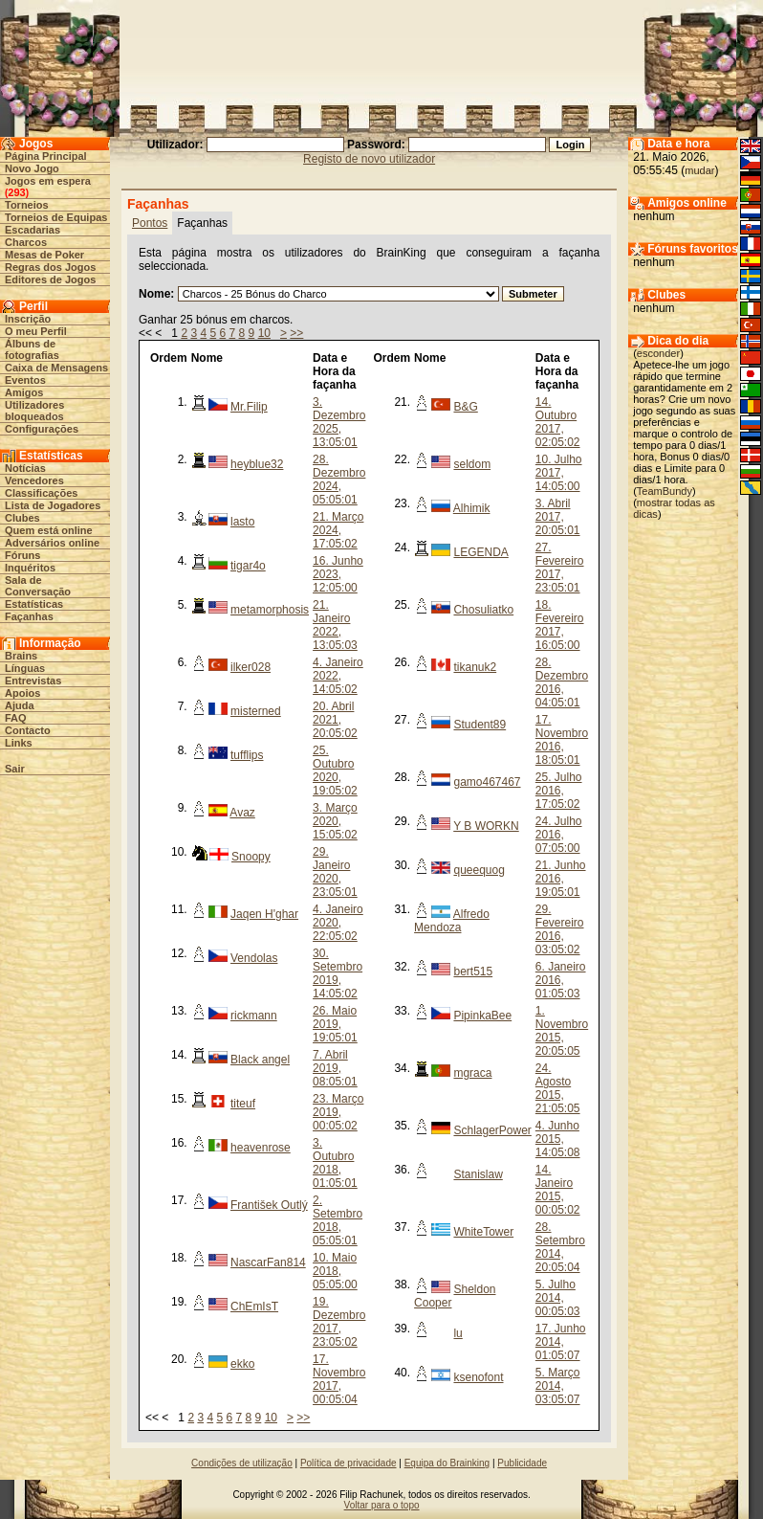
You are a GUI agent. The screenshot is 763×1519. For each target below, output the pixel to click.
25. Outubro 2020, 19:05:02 (335, 770)
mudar (699, 170)
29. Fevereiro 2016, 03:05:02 (559, 929)
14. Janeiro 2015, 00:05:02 (557, 1190)
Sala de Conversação (38, 585)
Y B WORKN (485, 826)
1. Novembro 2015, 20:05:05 (561, 1031)
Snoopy (251, 856)
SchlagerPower (492, 1130)
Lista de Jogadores (52, 505)
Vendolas (253, 958)
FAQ (16, 718)
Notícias (25, 468)
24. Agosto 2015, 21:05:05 (557, 1088)
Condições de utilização (242, 1463)
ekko (242, 1364)
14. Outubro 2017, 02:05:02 (557, 422)
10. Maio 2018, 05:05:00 (335, 1271)
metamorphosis (269, 609)
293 (16, 192)
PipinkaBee (482, 1015)
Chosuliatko (483, 609)
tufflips (246, 755)
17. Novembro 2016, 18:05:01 (561, 740)
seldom (471, 464)
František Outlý (269, 1205)
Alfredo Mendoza (452, 920)
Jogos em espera (48, 181)
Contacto (28, 730)
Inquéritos (30, 567)
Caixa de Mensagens (56, 367)
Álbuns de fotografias (32, 349)
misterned (255, 711)
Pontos (149, 223)
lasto (242, 521)
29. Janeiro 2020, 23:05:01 (335, 872)
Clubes (22, 518)
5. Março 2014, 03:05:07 (557, 1386)
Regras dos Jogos (50, 267)
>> (296, 333)
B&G (465, 406)
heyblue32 (256, 464)
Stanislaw (477, 1174)
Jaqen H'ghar (264, 914)
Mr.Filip (249, 406)
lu (457, 1333)
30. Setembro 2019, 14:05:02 (337, 973)
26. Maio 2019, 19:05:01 (335, 1024)
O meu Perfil (36, 331)
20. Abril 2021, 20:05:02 (335, 720)
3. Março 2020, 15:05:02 (335, 821)
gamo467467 (486, 782)
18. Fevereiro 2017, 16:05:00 (559, 625)
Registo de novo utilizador (369, 159)
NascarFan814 (268, 1262)
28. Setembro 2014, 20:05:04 (560, 1247)
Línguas (25, 668)
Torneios (27, 205)
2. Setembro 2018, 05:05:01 (337, 1220)
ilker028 (250, 667)
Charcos (26, 242)
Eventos (25, 380)
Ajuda (19, 705)
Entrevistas (33, 680)
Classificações (41, 493)
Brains (21, 655)
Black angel (260, 1059)
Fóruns (22, 555)
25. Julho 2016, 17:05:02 (558, 791)
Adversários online (52, 542)
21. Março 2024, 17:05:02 (338, 530)
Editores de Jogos (50, 279)
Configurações (41, 429)
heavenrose (260, 1147)
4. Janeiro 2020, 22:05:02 (338, 923)
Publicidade (522, 1463)
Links (19, 742)
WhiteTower (483, 1232)
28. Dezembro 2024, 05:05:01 (339, 479)
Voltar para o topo (382, 1505)
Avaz (241, 812)
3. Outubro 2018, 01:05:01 (335, 1163)
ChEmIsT (254, 1306)
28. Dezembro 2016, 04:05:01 (561, 682)
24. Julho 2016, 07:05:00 (558, 835)
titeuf (242, 1103)
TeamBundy (664, 491)
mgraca (472, 1073)
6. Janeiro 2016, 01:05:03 (560, 980)
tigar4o (248, 565)
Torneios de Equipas (56, 217)
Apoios (22, 693)
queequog (478, 870)
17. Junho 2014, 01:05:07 (560, 1342)
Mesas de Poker (44, 254)
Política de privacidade (348, 1463)
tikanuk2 (474, 667)
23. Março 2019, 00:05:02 (338, 1112)
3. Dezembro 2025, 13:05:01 (339, 422)
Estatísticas (34, 604)
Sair (15, 768)
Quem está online (49, 530)
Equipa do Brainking (447, 1463)
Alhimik (471, 508)
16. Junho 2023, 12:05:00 (338, 574)
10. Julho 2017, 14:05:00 (558, 473)
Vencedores (34, 480)
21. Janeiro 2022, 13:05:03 (335, 625)
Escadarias (32, 229)
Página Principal (46, 156)
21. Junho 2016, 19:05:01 (560, 879)
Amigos (24, 392)
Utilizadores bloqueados (34, 410)
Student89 (479, 724)
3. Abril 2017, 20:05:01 (557, 517)
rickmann (253, 1015)
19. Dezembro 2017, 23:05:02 (339, 1322)
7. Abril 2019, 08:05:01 (335, 1068)
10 (264, 333)
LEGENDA (480, 552)
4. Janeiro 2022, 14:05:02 (338, 676)
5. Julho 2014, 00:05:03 (557, 1298)
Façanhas (29, 616)
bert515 (472, 971)
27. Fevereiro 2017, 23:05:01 (559, 567)
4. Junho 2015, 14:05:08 (557, 1139)
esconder (658, 353)
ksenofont (478, 1377)
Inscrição (28, 318)
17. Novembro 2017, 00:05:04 (339, 1379)
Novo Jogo (32, 168)
